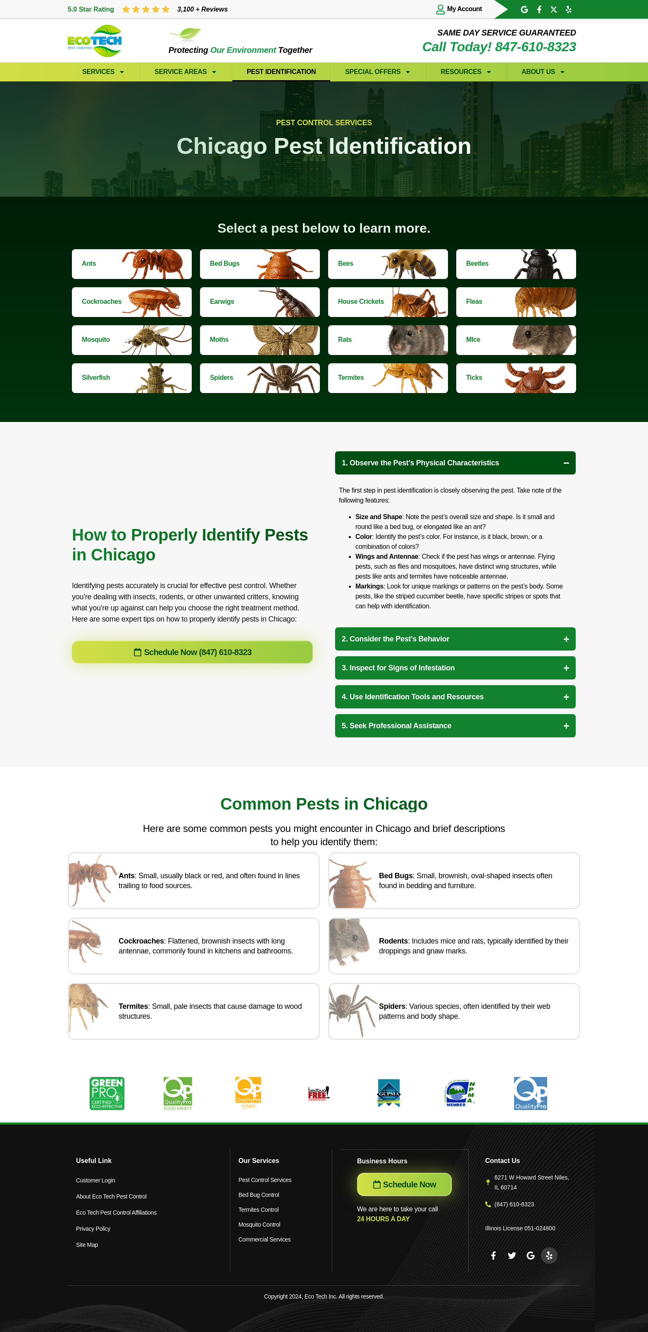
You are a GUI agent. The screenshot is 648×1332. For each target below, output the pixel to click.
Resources (466, 71)
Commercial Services (264, 1239)
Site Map (87, 1239)
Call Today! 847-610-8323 (499, 46)
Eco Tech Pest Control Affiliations (116, 1209)
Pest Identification (281, 71)
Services (103, 71)
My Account (464, 8)
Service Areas (186, 71)
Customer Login (95, 1180)
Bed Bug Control (258, 1194)
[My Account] (441, 9)
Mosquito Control (259, 1224)
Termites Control (258, 1209)
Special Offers (378, 71)
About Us (544, 71)
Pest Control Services (264, 1180)
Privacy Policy (93, 1224)
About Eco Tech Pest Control (111, 1194)
